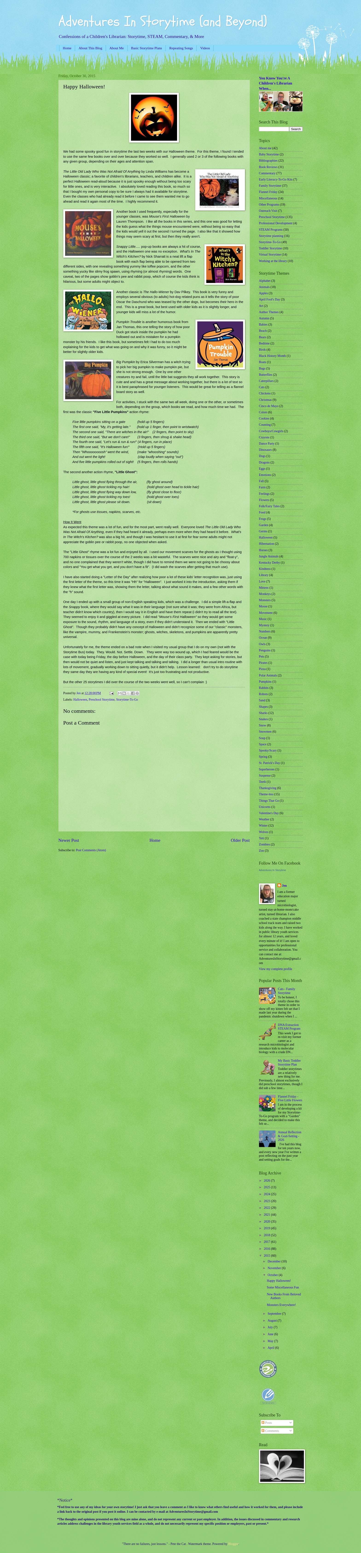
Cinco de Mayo (269, 406)
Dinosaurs (265, 450)
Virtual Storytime (270, 254)
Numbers (265, 631)
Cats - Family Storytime (286, 991)
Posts (267, 1423)
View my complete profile (275, 969)
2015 (267, 1255)
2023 (267, 1201)
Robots (263, 694)
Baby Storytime (269, 154)
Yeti (261, 838)
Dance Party (267, 443)
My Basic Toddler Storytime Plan (289, 1062)
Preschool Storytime (101, 699)
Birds (262, 349)
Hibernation (266, 543)
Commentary (267, 173)
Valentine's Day (269, 813)
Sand (262, 700)
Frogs (262, 519)
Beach (263, 330)
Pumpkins (265, 681)
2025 (267, 1187)
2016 (267, 1248)
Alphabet (265, 281)
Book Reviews (268, 167)
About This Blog (90, 48)
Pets (261, 656)
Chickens (265, 393)
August (272, 1320)
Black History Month (272, 356)
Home (67, 48)
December (274, 1261)
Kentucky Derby (269, 562)
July (271, 1327)
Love (262, 581)
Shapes (263, 706)
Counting (265, 424)
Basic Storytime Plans (146, 48)
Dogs (262, 456)
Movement (266, 613)
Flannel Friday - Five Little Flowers (290, 1098)
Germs (263, 531)
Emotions (265, 475)
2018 (267, 1235)
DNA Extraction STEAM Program (289, 1027)
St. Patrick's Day (269, 763)
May (271, 1341)
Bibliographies (268, 160)
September (275, 1313)
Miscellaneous (268, 198)
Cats (262, 387)
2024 (267, 1194)
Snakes (263, 719)
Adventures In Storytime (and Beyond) (162, 21)
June (271, 1334)
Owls (262, 644)
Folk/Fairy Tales (269, 506)
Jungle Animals (269, 556)
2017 (267, 1242)
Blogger (233, 1544)
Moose (263, 606)
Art (261, 306)
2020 (267, 1221)
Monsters (265, 600)
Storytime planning (271, 236)
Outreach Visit (268, 211)
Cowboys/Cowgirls (271, 431)
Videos (205, 48)
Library (263, 575)
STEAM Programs (271, 229)
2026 (267, 1180)
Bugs (262, 368)
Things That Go (269, 800)
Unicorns (265, 807)
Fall (261, 481)
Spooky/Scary (268, 750)
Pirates (263, 662)
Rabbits (264, 688)
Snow (262, 725)
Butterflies (265, 374)
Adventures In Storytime (272, 870)
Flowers (264, 500)
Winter (263, 825)
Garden (263, 525)
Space (263, 744)
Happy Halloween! (279, 1280)
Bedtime (264, 343)
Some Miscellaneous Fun (283, 1287)
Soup (262, 738)
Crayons (264, 437)
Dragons (264, 462)
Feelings (264, 493)
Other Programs (269, 204)
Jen (284, 885)
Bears (262, 337)
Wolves (263, 832)
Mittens (264, 587)
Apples (263, 293)
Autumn (264, 318)
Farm (262, 487)
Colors (263, 412)
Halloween (80, 699)
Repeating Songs (181, 48)
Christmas (265, 400)
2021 (267, 1214)
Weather (264, 819)
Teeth (262, 782)
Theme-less (266, 794)
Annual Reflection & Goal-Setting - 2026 (289, 1136)
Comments (270, 1431)
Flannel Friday (268, 192)
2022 (267, 1207)
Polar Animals (268, 675)
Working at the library (273, 261)
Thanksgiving (268, 788)
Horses (263, 550)
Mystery (264, 625)
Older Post (240, 840)
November (275, 1268)
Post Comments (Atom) (91, 850)
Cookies (264, 418)
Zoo (261, 850)
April (271, 1347)
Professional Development (276, 223)
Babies (263, 324)
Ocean (263, 637)
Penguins (265, 650)
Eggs (262, 468)
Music (263, 619)
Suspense (265, 775)
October (273, 1275)
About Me (116, 48)
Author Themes (269, 312)
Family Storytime (270, 185)
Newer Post (68, 840)
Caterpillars (266, 381)
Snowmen (265, 731)
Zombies (264, 844)
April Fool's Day (269, 299)
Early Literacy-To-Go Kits (276, 179)
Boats (262, 362)
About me (265, 148)
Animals (264, 287)
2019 (267, 1228)
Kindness (265, 569)
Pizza (262, 669)
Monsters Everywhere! (281, 1305)
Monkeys (265, 594)
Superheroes (267, 769)
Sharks (263, 713)
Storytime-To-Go (127, 699)
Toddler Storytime (270, 248)
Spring (263, 756)
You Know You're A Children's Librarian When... (275, 83)
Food (262, 512)
